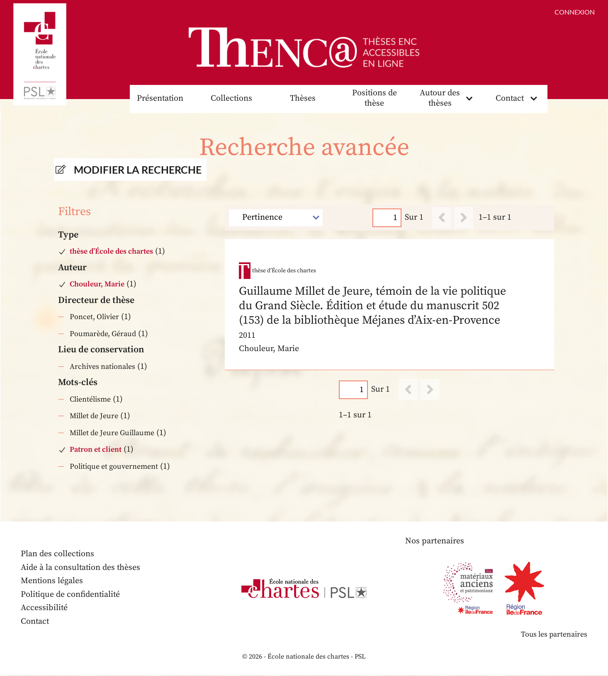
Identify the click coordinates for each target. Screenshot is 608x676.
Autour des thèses (440, 99)
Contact (509, 99)
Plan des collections (58, 555)
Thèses (303, 99)
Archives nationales (102, 367)
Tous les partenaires (553, 635)
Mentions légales (52, 582)
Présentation (160, 99)
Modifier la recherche (138, 170)
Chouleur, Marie (97, 285)
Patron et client (96, 450)
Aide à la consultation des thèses (81, 568)
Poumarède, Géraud (103, 334)
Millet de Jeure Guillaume (112, 433)
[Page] (387, 218)
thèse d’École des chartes (111, 252)
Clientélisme (90, 400)
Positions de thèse (374, 99)
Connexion (574, 12)
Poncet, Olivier (94, 317)
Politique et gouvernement (114, 467)
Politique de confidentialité (71, 595)
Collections (232, 99)
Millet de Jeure (94, 417)
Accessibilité (44, 608)
